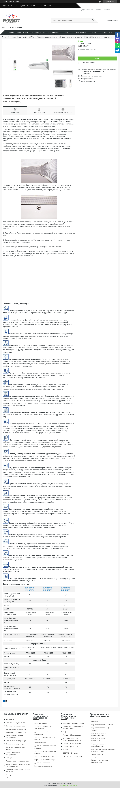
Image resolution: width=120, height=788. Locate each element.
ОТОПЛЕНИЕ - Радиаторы (72, 756)
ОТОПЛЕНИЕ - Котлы (70, 753)
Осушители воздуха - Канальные (99, 739)
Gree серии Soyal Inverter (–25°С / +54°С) (24, 37)
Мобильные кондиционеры (16, 741)
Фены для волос (40, 743)
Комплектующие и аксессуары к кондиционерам (18, 765)
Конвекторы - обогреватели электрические (73, 727)
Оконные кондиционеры (15, 744)
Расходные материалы (43, 766)
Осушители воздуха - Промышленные (99, 734)
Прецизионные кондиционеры (17, 761)
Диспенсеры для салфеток (44, 756)
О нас (66, 32)
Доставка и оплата (79, 32)
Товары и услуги (38, 32)
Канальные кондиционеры (16, 732)
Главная (10, 32)
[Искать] (92, 20)
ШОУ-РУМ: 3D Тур (109, 32)
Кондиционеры (54, 32)
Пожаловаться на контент (68, 786)
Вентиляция (95, 721)
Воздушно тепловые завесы (73, 723)
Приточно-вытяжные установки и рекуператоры (103, 750)
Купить (98, 58)
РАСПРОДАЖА (22, 32)
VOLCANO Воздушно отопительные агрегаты (72, 739)
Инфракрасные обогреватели (74, 732)
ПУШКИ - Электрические (72, 743)
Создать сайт (7, 1)
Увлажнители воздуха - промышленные (100, 761)
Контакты (94, 32)
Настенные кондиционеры (16, 723)
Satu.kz (70, 784)
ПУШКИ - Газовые (69, 750)
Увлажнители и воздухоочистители (98, 756)
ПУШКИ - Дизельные (70, 747)
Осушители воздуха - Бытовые (102, 725)
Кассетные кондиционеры (16, 729)
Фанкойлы (10, 720)
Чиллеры (9, 758)
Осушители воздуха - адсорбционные (99, 745)
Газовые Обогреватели (72, 735)
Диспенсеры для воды (42, 763)
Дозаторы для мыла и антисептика (42, 727)
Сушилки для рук (40, 723)
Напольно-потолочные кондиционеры (14, 736)
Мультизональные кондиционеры (13, 753)
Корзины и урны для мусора (44, 760)
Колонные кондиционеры (15, 726)
